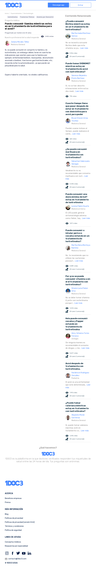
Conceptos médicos (13, 542)
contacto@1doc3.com (15, 559)
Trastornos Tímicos (27, 17)
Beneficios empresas (13, 498)
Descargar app (58, 5)
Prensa (7, 502)
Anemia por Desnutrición (46, 17)
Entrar (80, 5)
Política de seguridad (13, 530)
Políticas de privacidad (14, 518)
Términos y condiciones (14, 526)
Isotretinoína (13, 17)
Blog (6, 514)
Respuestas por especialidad (16, 546)
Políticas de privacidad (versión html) (20, 522)
